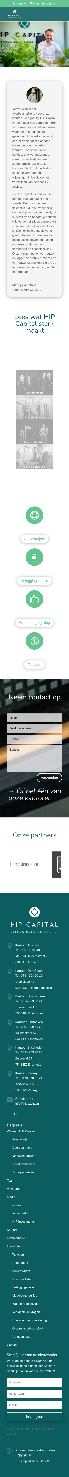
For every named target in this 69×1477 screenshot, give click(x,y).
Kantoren (13, 1230)
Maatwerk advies (23, 1156)
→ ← (34, 794)
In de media (20, 1213)
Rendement (20, 1262)
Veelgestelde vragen (26, 1312)
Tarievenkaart (21, 1336)
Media (11, 1197)
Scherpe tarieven (23, 1172)
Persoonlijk (19, 1139)
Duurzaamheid (22, 1147)
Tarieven (34, 665)
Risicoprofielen (22, 1279)
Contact (22, 3)
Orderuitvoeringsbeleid (27, 1328)
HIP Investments (23, 1221)
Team (10, 1180)
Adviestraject (34, 539)
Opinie (16, 1205)
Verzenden (49, 778)
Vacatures (13, 1189)
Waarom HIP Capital (20, 1131)
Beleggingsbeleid (34, 581)
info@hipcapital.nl (27, 1103)
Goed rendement (23, 1164)
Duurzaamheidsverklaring (29, 1320)
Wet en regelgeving (34, 623)
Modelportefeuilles (24, 1295)
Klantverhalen (16, 1238)
